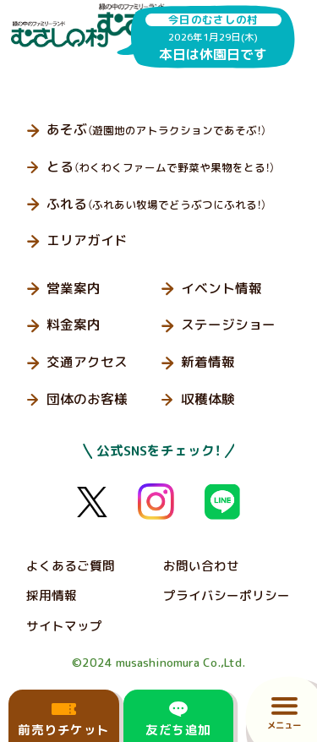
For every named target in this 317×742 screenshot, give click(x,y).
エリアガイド (87, 240)
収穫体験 (208, 399)
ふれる (156, 203)
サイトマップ (64, 626)
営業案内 (73, 288)
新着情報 (208, 361)
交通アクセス (87, 361)
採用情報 (51, 595)
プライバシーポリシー (226, 595)
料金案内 (73, 324)
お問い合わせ (201, 566)
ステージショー (228, 324)
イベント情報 (221, 288)
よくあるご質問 (70, 566)
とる (160, 166)
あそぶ (156, 129)
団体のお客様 (87, 399)
